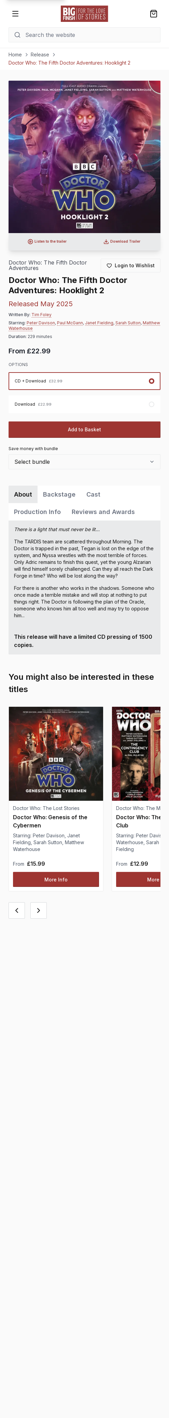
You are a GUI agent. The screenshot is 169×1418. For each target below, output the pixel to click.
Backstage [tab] (59, 494)
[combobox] (85, 461)
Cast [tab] (93, 494)
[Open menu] (15, 14)
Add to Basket (84, 429)
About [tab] (23, 494)
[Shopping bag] (153, 14)
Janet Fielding (99, 322)
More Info (56, 879)
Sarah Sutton (128, 322)
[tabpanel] (85, 587)
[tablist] (85, 503)
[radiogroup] (85, 392)
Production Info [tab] (37, 511)
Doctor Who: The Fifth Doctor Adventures (48, 265)
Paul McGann (70, 322)
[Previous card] (17, 910)
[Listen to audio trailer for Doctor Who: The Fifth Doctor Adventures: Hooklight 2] (47, 241)
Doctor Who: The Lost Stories (46, 808)
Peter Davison (41, 322)
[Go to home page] (85, 13)
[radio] (85, 381)
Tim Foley (41, 314)
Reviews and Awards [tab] (103, 511)
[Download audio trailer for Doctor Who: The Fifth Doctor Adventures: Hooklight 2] (122, 241)
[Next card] (38, 910)
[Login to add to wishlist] (130, 265)
